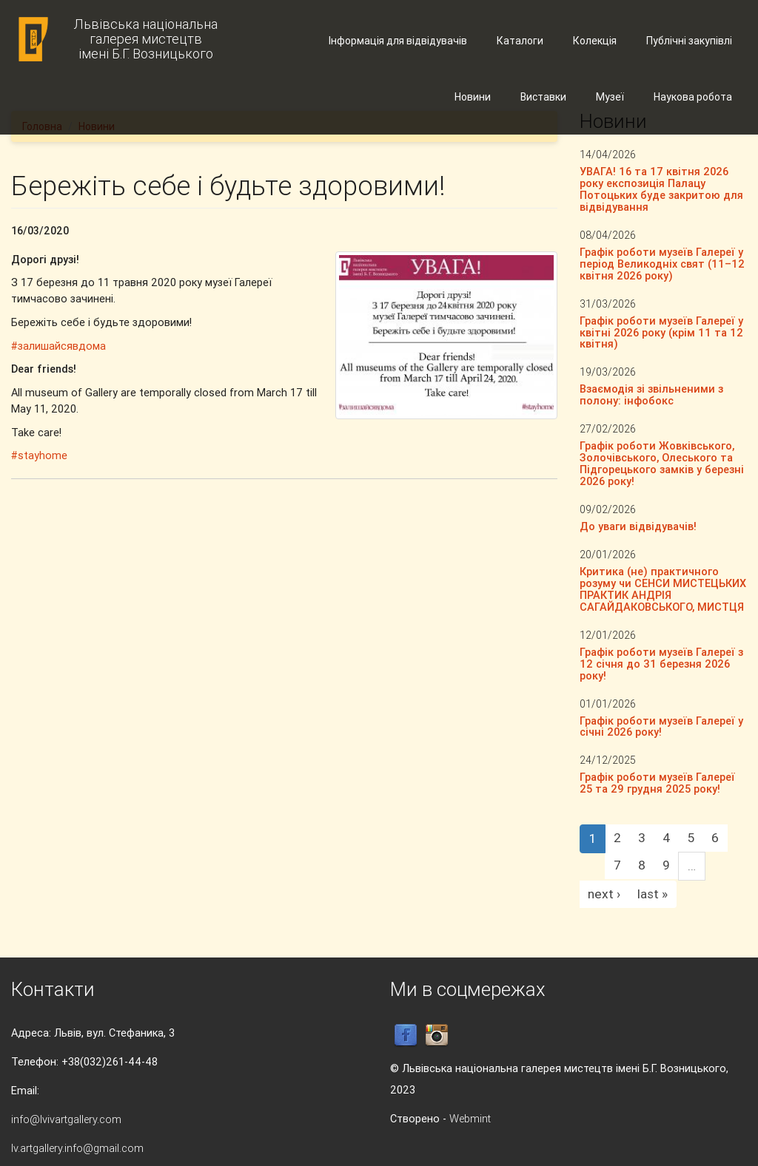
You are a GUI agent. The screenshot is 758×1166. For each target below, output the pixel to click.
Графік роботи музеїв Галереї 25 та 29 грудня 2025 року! (657, 783)
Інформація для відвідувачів (398, 40)
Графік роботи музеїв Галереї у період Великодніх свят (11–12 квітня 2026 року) (662, 263)
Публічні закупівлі (689, 40)
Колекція (595, 40)
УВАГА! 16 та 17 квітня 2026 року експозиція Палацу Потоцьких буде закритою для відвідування (661, 189)
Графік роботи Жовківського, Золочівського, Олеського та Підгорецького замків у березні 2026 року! (662, 463)
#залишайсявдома (58, 346)
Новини (473, 97)
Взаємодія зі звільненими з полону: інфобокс (651, 394)
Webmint (470, 1118)
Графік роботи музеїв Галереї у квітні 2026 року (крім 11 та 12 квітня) (661, 332)
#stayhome (39, 455)
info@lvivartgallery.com (66, 1119)
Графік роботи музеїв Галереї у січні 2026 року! (661, 726)
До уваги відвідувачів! (638, 526)
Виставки (543, 97)
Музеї (610, 97)
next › (604, 894)
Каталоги (520, 40)
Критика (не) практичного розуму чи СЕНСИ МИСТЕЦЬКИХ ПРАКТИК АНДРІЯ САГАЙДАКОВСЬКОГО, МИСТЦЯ (663, 589)
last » (652, 894)
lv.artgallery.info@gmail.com (77, 1148)
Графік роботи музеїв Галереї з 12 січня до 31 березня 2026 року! (661, 663)
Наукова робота (693, 97)
